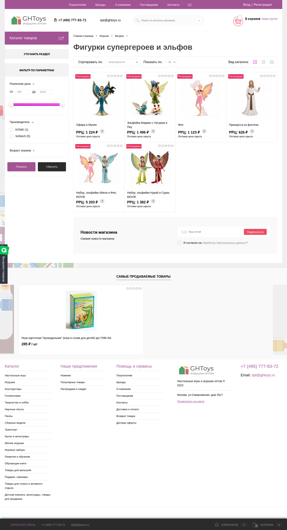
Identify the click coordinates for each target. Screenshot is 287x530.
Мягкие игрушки (14, 443)
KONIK (21, 129)
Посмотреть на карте (190, 401)
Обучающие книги (15, 463)
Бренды (100, 4)
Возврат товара (125, 416)
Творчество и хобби (17, 402)
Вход (246, 4)
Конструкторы (13, 388)
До (34, 91)
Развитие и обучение (17, 456)
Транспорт (11, 429)
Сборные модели (15, 422)
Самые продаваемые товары (143, 276)
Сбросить (52, 166)
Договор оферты (126, 422)
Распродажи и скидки (73, 388)
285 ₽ (29, 344)
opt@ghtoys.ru (110, 20)
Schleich (22, 136)
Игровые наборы (15, 449)
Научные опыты (14, 409)
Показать (21, 166)
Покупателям (77, 4)
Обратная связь (20, 524)
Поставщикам (149, 4)
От (11, 91)
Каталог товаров (37, 38)
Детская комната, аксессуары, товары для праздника (27, 496)
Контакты (173, 4)
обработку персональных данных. (224, 242)
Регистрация (262, 4)
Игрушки (10, 382)
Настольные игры (15, 375)
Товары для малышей (18, 470)
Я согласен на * (215, 242)
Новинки (66, 375)
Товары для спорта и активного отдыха (23, 485)
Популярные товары (73, 382)
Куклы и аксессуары (17, 436)
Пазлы (9, 416)
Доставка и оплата (127, 409)
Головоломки (13, 395)
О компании (122, 4)
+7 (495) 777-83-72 (53, 524)
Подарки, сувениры (16, 476)
